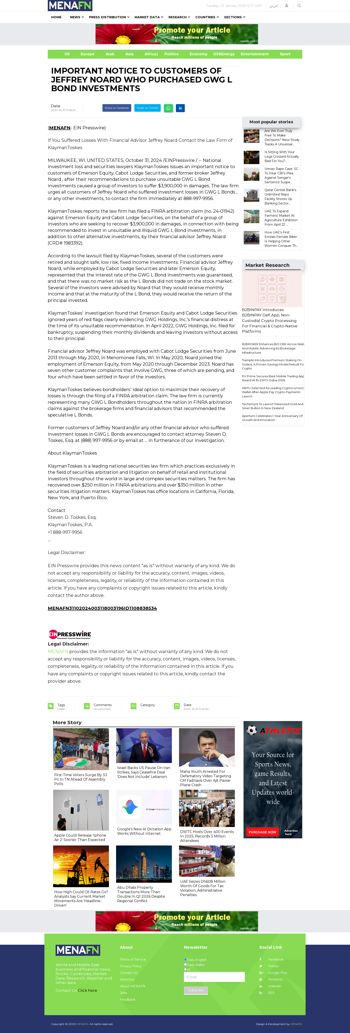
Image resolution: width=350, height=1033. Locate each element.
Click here (87, 990)
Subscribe (196, 990)
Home (56, 17)
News (75, 17)
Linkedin (270, 986)
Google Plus (273, 973)
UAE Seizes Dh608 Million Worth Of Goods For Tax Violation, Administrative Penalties (202, 888)
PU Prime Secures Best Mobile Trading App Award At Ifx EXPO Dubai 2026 (273, 378)
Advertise (127, 979)
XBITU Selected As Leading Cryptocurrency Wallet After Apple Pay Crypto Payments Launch (273, 392)
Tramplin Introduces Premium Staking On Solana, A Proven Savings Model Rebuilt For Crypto (273, 364)
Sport (282, 54)
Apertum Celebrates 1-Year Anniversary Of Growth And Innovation (272, 418)
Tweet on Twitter (147, 107)
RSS (267, 993)
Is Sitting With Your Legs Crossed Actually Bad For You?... (282, 156)
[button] (286, 5)
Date (55, 106)
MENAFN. (83, 1024)
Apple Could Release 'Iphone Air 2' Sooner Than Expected (80, 837)
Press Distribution (107, 17)
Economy (198, 54)
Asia (129, 54)
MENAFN (60, 127)
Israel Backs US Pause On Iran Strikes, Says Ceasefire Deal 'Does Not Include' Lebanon (143, 772)
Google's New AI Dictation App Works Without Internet (144, 831)
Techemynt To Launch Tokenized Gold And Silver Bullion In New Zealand (272, 406)
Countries (205, 17)
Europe (87, 54)
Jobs (123, 993)
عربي (273, 5)
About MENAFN (132, 986)
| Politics (170, 54)
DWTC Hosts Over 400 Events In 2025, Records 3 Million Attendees (207, 836)
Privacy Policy (131, 966)
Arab (110, 54)
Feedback (127, 1000)
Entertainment (248, 54)
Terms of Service (133, 959)
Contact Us (128, 973)
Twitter (269, 966)
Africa (149, 54)
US (61, 54)
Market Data (147, 17)
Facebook (271, 959)
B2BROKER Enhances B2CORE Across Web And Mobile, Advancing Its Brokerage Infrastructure (273, 348)
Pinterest (271, 979)
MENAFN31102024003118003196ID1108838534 (102, 608)
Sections (233, 17)
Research (178, 17)
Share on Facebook (117, 107)
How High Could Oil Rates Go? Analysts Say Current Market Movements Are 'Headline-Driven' (81, 898)
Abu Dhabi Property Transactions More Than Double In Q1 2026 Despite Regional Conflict (141, 894)
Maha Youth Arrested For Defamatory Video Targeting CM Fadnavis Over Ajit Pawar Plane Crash (205, 778)
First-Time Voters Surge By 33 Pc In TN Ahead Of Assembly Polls (80, 779)
